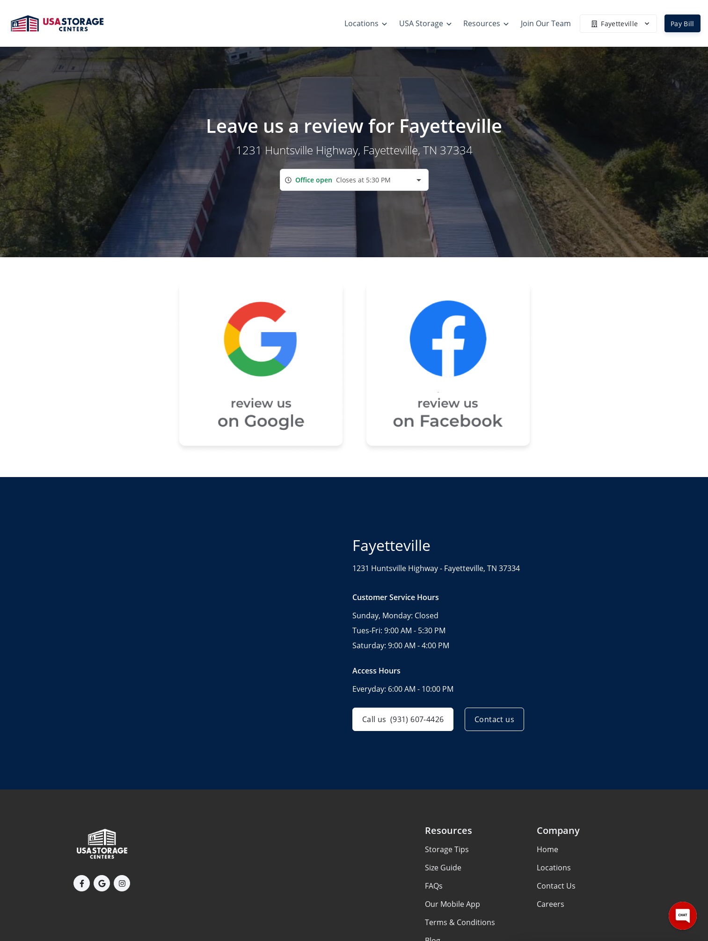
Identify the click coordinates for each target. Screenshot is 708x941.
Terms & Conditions (460, 922)
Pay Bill (682, 23)
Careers (550, 904)
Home (547, 849)
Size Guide (443, 867)
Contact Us (556, 886)
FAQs (434, 886)
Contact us (494, 719)
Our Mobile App (452, 904)
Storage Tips (447, 849)
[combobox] (354, 180)
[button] (81, 883)
